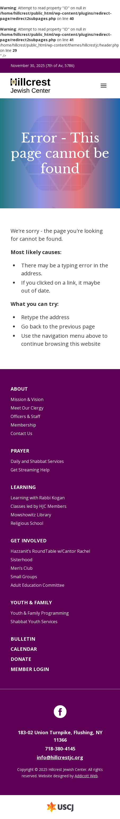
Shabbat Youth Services (34, 621)
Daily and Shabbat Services (37, 461)
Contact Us (21, 433)
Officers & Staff (25, 416)
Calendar (24, 649)
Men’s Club (22, 568)
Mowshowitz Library (31, 515)
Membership (23, 425)
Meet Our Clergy (27, 408)
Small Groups (24, 577)
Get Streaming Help (30, 470)
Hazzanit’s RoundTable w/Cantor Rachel (50, 551)
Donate (21, 659)
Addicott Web (86, 775)
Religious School (27, 523)
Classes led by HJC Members (38, 506)
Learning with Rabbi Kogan (38, 498)
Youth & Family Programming (40, 613)
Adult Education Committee (37, 585)
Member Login (30, 669)
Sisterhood (21, 560)
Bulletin (23, 639)
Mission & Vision (27, 399)
